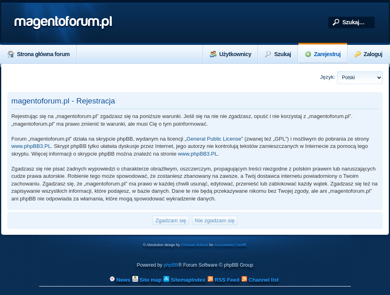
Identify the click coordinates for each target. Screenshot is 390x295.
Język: (327, 77)
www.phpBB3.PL (31, 146)
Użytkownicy (230, 54)
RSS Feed (223, 280)
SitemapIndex (184, 280)
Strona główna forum (39, 54)
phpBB (171, 265)
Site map (147, 280)
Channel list (260, 280)
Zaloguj (368, 54)
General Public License (214, 139)
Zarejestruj (323, 54)
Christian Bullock (194, 245)
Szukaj (278, 54)
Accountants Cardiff (230, 245)
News (119, 280)
